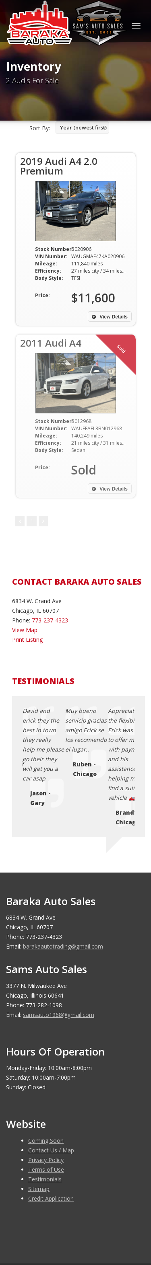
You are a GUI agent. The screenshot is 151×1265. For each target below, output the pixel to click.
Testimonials (45, 1111)
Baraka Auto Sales (66, 1212)
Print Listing (27, 639)
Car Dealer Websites (36, 1222)
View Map (24, 630)
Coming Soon (46, 1073)
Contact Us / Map (51, 1082)
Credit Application (51, 1131)
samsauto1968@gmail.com (58, 947)
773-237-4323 (50, 620)
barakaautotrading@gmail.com (63, 879)
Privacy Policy (46, 1092)
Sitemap (39, 1121)
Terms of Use (46, 1102)
